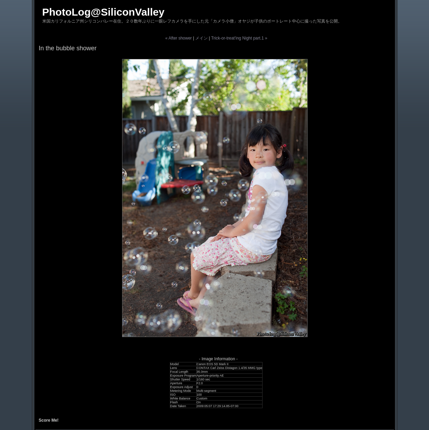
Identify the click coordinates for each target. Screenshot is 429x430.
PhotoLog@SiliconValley (103, 12)
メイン (201, 38)
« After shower (178, 38)
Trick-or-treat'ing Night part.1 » (239, 38)
